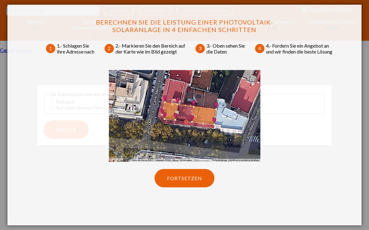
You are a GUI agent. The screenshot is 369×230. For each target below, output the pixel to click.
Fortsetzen (184, 178)
